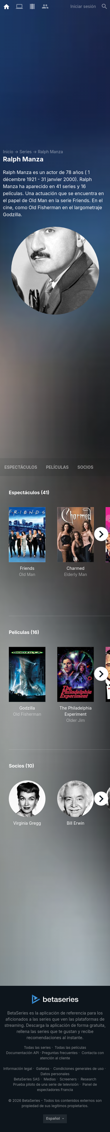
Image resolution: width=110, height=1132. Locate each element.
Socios (85, 467)
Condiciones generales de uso (78, 1068)
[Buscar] (104, 6)
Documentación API (22, 1053)
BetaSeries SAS (27, 1079)
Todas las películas (70, 1047)
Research (88, 1079)
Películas (57, 467)
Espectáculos (20, 467)
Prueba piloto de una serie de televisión (46, 1084)
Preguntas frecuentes (60, 1053)
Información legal (17, 1068)
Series (25, 151)
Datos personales (55, 1074)
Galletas (43, 1068)
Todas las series (37, 1047)
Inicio (8, 151)
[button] (27, 803)
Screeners (68, 1079)
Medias (50, 1079)
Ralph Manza (50, 151)
